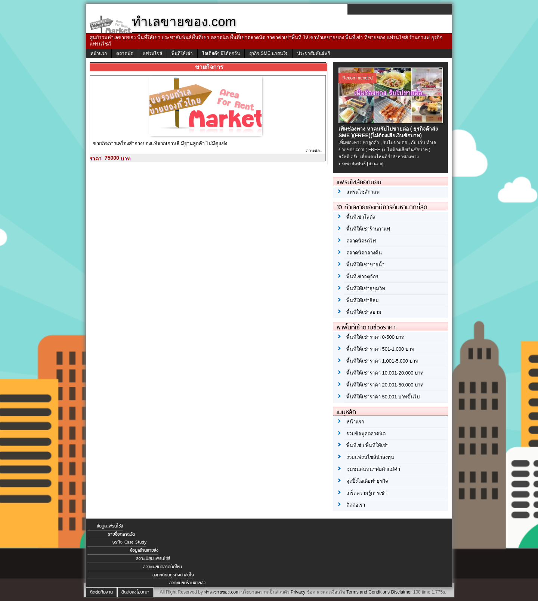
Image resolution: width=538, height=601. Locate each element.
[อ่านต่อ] (375, 163)
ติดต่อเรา (355, 505)
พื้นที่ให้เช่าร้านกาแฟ (368, 229)
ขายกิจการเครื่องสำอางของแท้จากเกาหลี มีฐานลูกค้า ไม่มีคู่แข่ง (160, 143)
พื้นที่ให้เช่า (182, 53)
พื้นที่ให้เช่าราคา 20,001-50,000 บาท (385, 385)
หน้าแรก (98, 53)
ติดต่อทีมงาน (101, 592)
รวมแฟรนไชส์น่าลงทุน (370, 457)
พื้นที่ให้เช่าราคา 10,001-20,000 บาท (385, 373)
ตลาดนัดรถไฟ (361, 241)
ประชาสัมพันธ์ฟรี (313, 53)
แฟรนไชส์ (152, 53)
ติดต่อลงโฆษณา (135, 592)
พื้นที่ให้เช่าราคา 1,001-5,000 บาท (382, 361)
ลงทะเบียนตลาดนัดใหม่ (162, 566)
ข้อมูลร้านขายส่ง (144, 550)
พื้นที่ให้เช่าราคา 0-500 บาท (375, 337)
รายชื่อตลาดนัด (121, 534)
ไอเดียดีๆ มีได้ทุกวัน (221, 53)
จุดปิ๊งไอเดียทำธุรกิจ (367, 481)
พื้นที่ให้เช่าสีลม (362, 300)
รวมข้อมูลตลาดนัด (366, 433)
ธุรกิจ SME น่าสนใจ (268, 53)
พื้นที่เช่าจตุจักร (362, 276)
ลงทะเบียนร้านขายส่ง (187, 582)
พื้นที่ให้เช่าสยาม (363, 312)
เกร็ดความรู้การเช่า (366, 493)
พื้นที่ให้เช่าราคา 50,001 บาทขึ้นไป (383, 397)
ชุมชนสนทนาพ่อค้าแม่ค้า (373, 469)
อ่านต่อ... (315, 150)
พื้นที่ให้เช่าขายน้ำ (365, 264)
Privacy (298, 592)
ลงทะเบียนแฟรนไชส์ (153, 558)
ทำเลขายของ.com (221, 592)
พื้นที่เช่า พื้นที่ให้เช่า (367, 445)
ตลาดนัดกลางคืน (364, 253)
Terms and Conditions (368, 592)
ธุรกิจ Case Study (129, 542)
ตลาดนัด (124, 53)
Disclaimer (401, 592)
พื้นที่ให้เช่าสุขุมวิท (365, 288)
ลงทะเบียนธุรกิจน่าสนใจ (173, 575)
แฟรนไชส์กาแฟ (363, 192)
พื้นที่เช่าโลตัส (360, 217)
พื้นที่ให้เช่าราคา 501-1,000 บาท (380, 349)
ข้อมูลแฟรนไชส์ (110, 526)
